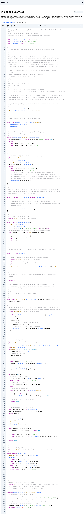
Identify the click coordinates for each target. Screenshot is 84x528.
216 (4, 444)
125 (4, 268)
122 (4, 263)
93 (4, 207)
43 (4, 110)
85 (4, 191)
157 (4, 330)
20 (4, 66)
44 (4, 112)
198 (4, 409)
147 (4, 311)
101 (4, 222)
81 (4, 184)
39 (4, 103)
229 (4, 469)
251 (4, 511)
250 (4, 509)
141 (4, 299)
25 (4, 76)
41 (4, 107)
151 (4, 319)
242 (4, 494)
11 (4, 49)
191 (4, 396)
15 (4, 57)
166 (4, 347)
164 (4, 344)
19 (4, 64)
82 (4, 186)
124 (4, 267)
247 (4, 503)
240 (4, 490)
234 (4, 478)
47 (4, 118)
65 (4, 153)
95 (4, 211)
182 (4, 378)
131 (4, 280)
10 (4, 47)
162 (4, 340)
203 (4, 419)
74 (4, 170)
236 (4, 482)
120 (4, 259)
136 (4, 290)
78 (4, 178)
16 (4, 58)
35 (4, 95)
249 (4, 507)
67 (4, 157)
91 (4, 203)
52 (4, 128)
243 (4, 496)
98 (4, 216)
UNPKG (4, 2)
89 (4, 199)
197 (4, 407)
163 (4, 342)
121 (4, 261)
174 (4, 363)
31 (4, 87)
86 (4, 193)
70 (4, 163)
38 (4, 101)
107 (4, 234)
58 (4, 139)
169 (4, 353)
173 (4, 361)
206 (4, 424)
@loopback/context (7, 22)
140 (4, 297)
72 (4, 166)
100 (4, 220)
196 (4, 405)
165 (4, 346)
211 (4, 434)
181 (4, 376)
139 (4, 295)
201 (4, 415)
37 (4, 99)
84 (4, 189)
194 (4, 401)
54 (4, 132)
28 (4, 82)
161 (4, 338)
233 (4, 477)
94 (4, 209)
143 (4, 303)
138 (4, 294)
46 (4, 116)
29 (4, 84)
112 (4, 243)
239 (4, 488)
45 (4, 114)
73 (4, 168)
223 (4, 457)
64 (4, 151)
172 (4, 359)
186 (4, 386)
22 (4, 70)
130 (4, 278)
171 (4, 357)
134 (4, 286)
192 (4, 398)
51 (4, 126)
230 (4, 471)
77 (4, 176)
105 (4, 230)
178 (4, 371)
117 (4, 253)
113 (4, 245)
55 (4, 134)
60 (4, 143)
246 (4, 502)
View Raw (78, 26)
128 (4, 274)
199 (4, 411)
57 (4, 137)
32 (4, 89)
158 (4, 332)
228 (4, 467)
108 (4, 236)
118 (4, 255)
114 (4, 247)
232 (4, 475)
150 (4, 317)
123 (4, 265)
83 (4, 188)
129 (4, 276)
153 (4, 322)
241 (4, 492)
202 (4, 417)
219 (4, 450)
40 (4, 105)
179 (4, 372)
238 (4, 486)
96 (4, 213)
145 (4, 307)
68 (4, 159)
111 (4, 241)
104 (4, 228)
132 (4, 282)
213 (4, 438)
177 (4, 369)
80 (4, 182)
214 (4, 440)
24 (4, 74)
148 (4, 313)
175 (4, 365)
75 (4, 172)
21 (4, 68)
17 (4, 60)
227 (4, 465)
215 (4, 442)
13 (4, 53)
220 (4, 451)
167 (4, 349)
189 (4, 392)
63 (4, 149)
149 (4, 315)
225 (4, 461)
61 (4, 145)
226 (4, 463)
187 (4, 388)
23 (4, 72)
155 (4, 326)
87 (4, 195)
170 (4, 355)
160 (4, 336)
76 (4, 174)
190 (4, 394)
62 (4, 147)
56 (4, 136)
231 (4, 473)
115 (4, 249)
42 (4, 109)
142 (4, 301)
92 (4, 205)
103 (4, 226)
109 (4, 238)
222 (4, 455)
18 (4, 62)
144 (4, 305)
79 (4, 180)
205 (4, 423)
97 (4, 215)
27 (4, 80)
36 (4, 97)
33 (4, 91)
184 (4, 382)
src (15, 22)
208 (4, 428)
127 (4, 272)
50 (4, 124)
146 (4, 309)
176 (4, 367)
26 (4, 78)
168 (4, 351)
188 (4, 390)
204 (4, 421)
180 (4, 374)
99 (4, 218)
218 (4, 448)
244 (4, 498)
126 (4, 270)
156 (4, 328)
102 (4, 224)
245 (4, 500)
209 (4, 430)
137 (4, 292)
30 (4, 85)
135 (4, 288)
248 (4, 505)
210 (4, 432)
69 (4, 161)
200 (4, 413)
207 (4, 426)
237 (4, 484)
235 (4, 480)
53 (4, 130)
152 (4, 320)
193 (4, 399)
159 (4, 334)
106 (4, 232)
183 (4, 380)
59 (4, 141)
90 (4, 201)
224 (4, 459)
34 (4, 93)
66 (4, 155)
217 (4, 446)
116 (4, 251)
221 (4, 453)
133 (4, 284)
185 (4, 384)
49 (4, 122)
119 (4, 257)
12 (4, 51)
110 (4, 240)
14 (4, 55)
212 (4, 436)
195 (4, 403)
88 (4, 197)
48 (4, 120)
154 (4, 324)
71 (4, 164)
